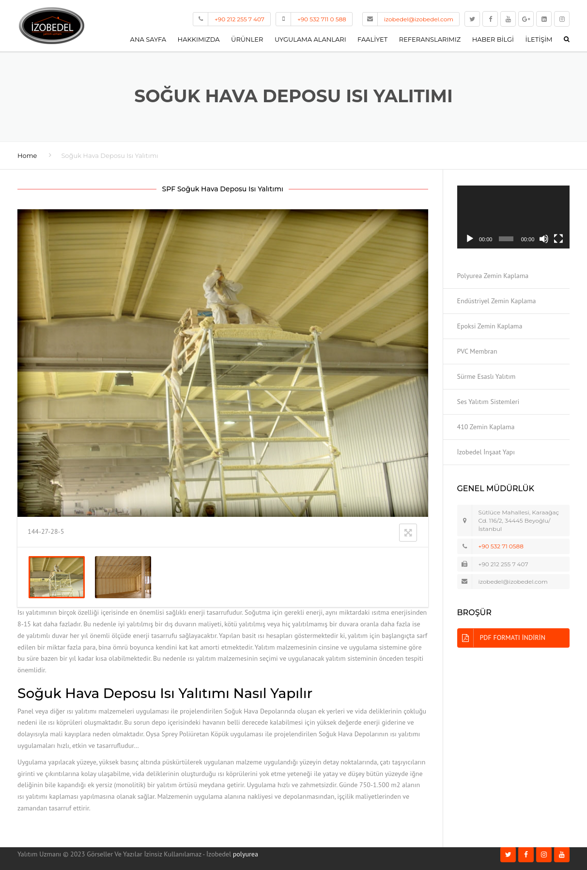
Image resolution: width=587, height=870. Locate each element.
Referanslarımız (430, 39)
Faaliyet (372, 39)
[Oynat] (470, 239)
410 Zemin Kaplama (486, 426)
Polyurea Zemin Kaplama (493, 275)
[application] (513, 217)
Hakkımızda (199, 39)
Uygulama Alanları (310, 39)
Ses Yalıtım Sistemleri (488, 401)
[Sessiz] (544, 239)
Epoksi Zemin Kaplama (490, 326)
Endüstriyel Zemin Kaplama (496, 300)
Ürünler (247, 39)
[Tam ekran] (558, 239)
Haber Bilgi (493, 39)
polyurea (245, 854)
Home (27, 155)
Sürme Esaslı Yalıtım (486, 376)
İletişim (539, 39)
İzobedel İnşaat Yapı (486, 452)
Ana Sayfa (148, 39)
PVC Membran (477, 351)
